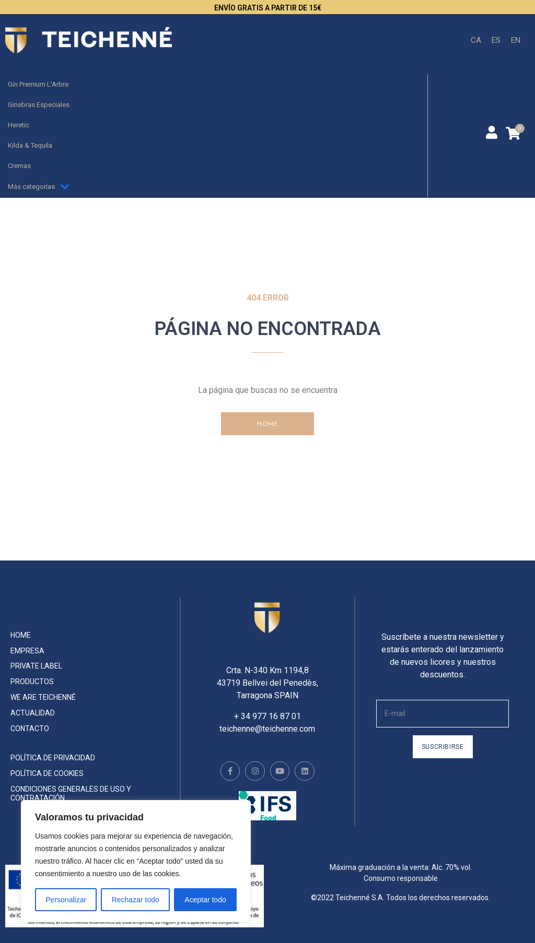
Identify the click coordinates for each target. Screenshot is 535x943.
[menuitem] (476, 40)
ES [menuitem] (496, 39)
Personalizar (65, 900)
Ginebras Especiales (38, 105)
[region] (136, 861)
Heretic (18, 125)
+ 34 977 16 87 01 (267, 706)
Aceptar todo (205, 900)
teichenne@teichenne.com (267, 718)
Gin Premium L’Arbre (38, 84)
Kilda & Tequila (30, 145)
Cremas (19, 166)
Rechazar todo (135, 900)
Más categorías (38, 187)
